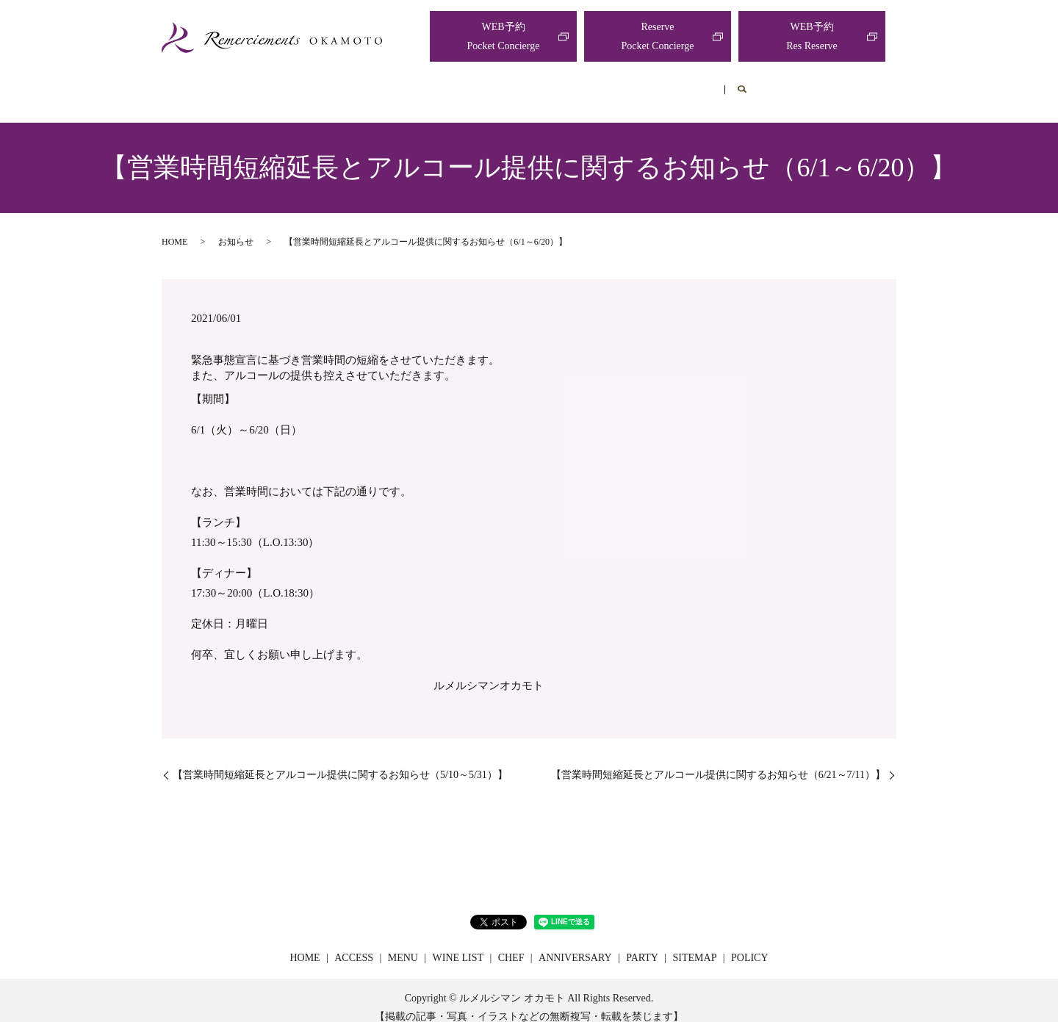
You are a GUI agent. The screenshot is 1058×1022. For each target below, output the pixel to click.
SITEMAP (695, 943)
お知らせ (235, 228)
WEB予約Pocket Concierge (503, 36)
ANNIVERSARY (654, 85)
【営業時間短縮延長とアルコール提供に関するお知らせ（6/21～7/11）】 (718, 760)
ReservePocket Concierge (658, 36)
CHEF (569, 85)
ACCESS (350, 85)
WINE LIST (496, 85)
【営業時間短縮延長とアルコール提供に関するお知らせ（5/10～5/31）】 (340, 760)
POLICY (750, 943)
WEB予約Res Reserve (812, 36)
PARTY (741, 85)
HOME (280, 85)
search (792, 87)
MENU (420, 85)
